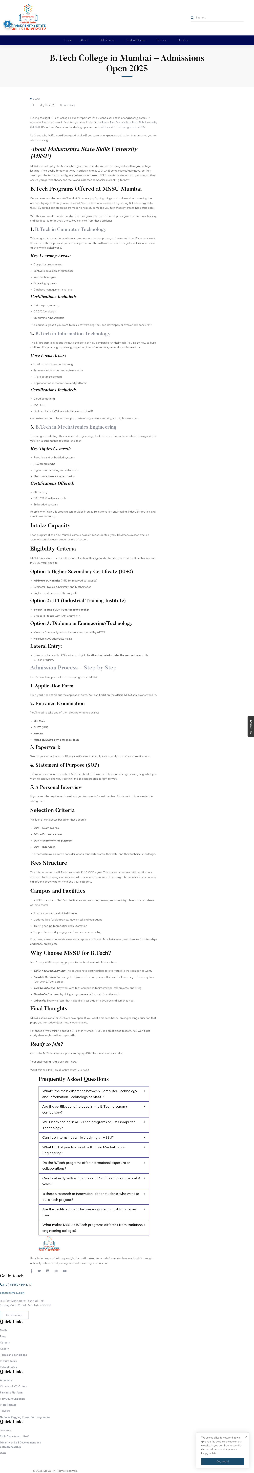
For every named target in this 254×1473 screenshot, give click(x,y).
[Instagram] (56, 1271)
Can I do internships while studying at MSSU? (78, 1137)
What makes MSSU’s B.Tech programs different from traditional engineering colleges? (93, 1228)
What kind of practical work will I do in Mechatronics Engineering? (83, 1150)
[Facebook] (31, 1271)
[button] (14, 1315)
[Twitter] (39, 1271)
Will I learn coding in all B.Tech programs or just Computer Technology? (88, 1125)
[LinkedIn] (47, 1271)
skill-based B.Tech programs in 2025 (122, 127)
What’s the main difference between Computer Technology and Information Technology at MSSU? (89, 1094)
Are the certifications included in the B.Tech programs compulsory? (85, 1109)
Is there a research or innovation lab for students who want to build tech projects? (90, 1197)
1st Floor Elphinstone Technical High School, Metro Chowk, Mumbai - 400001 (25, 1303)
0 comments (67, 105)
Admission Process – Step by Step (73, 668)
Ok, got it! (222, 1461)
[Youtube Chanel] (65, 1271)
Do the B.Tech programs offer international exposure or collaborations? (86, 1166)
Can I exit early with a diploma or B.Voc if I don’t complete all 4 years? (91, 1181)
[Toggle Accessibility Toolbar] (7, 24)
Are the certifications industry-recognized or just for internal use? (89, 1212)
